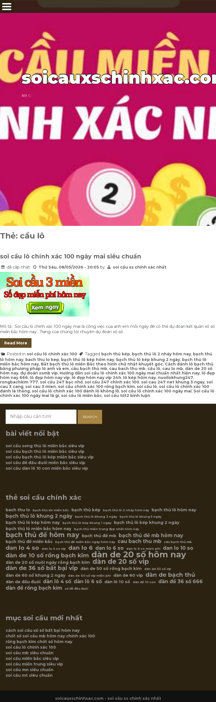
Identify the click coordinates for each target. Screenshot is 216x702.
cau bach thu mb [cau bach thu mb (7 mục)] (139, 541)
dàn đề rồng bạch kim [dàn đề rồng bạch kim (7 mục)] (34, 588)
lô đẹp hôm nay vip (50, 377)
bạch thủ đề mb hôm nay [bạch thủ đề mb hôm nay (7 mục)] (151, 535)
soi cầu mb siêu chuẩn (29, 652)
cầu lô (153, 368)
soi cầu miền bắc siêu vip (32, 658)
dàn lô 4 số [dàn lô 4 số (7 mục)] (57, 581)
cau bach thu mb (127, 368)
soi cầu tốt (115, 395)
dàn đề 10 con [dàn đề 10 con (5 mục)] (144, 582)
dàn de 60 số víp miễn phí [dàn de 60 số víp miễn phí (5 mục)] (89, 576)
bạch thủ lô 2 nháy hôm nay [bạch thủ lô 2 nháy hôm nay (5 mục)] (126, 510)
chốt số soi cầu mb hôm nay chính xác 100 (50, 636)
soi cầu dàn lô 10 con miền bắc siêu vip (47, 468)
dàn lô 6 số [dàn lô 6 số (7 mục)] (88, 581)
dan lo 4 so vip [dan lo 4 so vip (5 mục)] (54, 549)
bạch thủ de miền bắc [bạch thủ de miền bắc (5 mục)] (51, 510)
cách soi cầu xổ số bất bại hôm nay (43, 630)
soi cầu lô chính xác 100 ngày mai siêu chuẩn (70, 256)
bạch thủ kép (115, 353)
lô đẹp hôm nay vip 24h (96, 377)
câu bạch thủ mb (89, 368)
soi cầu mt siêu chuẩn (29, 675)
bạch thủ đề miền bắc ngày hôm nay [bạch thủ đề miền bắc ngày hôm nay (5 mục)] (85, 542)
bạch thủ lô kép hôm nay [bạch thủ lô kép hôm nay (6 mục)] (33, 522)
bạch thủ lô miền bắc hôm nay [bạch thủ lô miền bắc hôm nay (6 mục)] (38, 528)
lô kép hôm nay (139, 377)
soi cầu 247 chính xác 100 (112, 382)
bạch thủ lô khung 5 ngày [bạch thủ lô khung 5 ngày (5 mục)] (140, 517)
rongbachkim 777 (19, 382)
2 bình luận (138, 395)
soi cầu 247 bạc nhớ (61, 382)
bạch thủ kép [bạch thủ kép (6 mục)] (85, 509)
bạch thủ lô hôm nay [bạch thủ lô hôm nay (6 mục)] (174, 509)
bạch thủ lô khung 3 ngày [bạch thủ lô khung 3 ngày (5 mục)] (96, 517)
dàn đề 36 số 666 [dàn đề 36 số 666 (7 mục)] (180, 581)
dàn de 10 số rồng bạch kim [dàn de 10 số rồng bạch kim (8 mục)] (47, 555)
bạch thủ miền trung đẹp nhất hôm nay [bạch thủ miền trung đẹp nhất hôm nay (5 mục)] (106, 529)
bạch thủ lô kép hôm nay (87, 359)
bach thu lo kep (42, 359)
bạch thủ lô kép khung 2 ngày (148, 359)
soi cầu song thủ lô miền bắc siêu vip (45, 445)
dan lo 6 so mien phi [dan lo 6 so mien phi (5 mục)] (143, 549)
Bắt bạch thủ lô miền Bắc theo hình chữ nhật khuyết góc (102, 364)
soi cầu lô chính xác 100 (52, 353)
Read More (15, 343)
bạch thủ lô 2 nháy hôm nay (161, 353)
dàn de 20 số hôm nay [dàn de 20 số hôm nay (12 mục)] (138, 554)
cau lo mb (172, 368)
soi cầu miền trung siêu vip (34, 664)
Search (90, 417)
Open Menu (7, 6)
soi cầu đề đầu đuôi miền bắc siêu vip (45, 462)
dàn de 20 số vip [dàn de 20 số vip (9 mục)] (121, 561)
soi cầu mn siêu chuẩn (29, 669)
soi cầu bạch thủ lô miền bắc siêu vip (45, 451)
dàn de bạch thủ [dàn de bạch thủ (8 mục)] (170, 575)
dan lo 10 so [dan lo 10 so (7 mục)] (178, 548)
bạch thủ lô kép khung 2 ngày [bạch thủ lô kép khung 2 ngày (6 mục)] (146, 522)
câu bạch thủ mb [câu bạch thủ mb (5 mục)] (178, 542)
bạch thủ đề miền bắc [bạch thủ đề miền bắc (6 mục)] (29, 541)
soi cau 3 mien (40, 386)
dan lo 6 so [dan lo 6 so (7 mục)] (109, 548)
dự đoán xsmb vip (39, 373)
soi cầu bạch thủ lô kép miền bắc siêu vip (50, 457)
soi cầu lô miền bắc (81, 395)
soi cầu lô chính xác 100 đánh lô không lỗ (75, 391)
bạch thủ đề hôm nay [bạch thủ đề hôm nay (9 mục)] (42, 535)
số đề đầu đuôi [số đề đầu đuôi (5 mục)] (76, 588)
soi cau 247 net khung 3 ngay (172, 382)
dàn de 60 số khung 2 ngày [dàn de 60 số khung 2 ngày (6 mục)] (36, 575)
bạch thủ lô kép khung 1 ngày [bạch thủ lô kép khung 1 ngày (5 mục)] (86, 523)
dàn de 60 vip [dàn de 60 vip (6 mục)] (128, 575)
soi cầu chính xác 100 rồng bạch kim (96, 386)
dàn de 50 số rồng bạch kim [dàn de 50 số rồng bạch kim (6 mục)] (111, 568)
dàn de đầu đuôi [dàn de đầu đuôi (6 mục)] (23, 581)
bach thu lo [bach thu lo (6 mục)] (18, 509)
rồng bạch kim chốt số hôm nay (39, 641)
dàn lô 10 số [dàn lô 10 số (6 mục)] (117, 581)
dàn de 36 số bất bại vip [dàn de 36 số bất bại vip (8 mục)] (42, 568)
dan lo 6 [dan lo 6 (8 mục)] (80, 548)
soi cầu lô (147, 386)
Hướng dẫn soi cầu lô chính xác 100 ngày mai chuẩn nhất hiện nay (130, 373)
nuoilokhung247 (175, 377)
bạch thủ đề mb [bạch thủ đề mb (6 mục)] (99, 535)
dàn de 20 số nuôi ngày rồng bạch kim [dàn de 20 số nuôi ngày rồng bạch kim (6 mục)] (48, 562)
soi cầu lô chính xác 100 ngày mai (156, 391)
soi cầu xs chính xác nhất (139, 267)
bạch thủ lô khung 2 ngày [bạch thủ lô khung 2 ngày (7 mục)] (39, 516)
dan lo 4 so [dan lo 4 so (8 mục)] (22, 548)
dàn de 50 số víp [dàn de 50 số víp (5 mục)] (157, 569)
